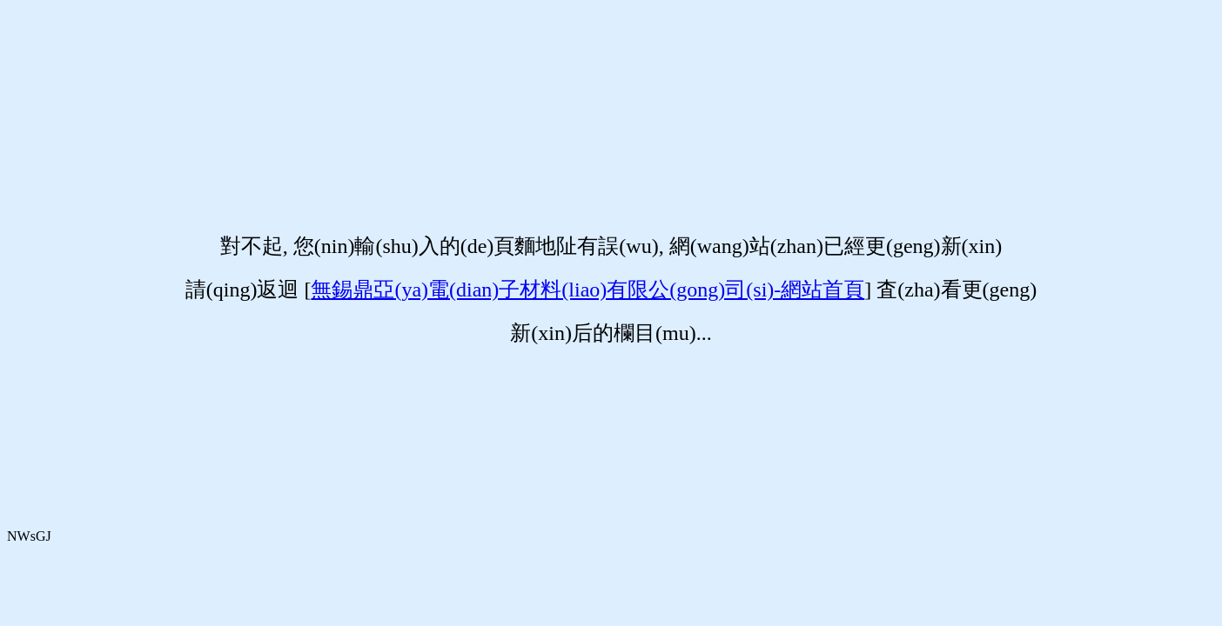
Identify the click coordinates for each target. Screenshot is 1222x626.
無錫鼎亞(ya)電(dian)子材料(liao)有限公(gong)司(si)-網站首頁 (587, 289)
